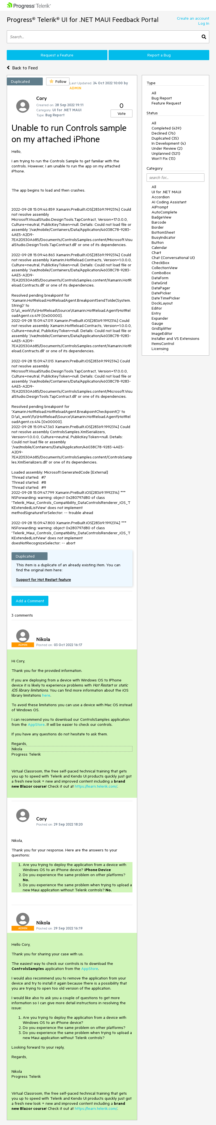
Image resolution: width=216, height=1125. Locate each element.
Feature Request (166, 103)
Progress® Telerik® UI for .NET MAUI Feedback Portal (83, 19)
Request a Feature (57, 55)
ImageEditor (162, 333)
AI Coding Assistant (169, 201)
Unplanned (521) (166, 153)
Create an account (193, 18)
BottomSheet (163, 232)
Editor (157, 308)
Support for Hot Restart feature (43, 579)
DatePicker (161, 293)
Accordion (161, 196)
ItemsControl (163, 343)
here (46, 695)
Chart (156, 252)
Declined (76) (164, 133)
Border (158, 227)
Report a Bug (159, 55)
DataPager (161, 287)
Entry (156, 313)
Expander (160, 318)
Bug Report (162, 98)
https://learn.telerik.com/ (96, 786)
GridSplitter (162, 328)
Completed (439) (166, 128)
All (154, 93)
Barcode (159, 222)
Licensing (160, 348)
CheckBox (160, 262)
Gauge (157, 323)
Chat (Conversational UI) (173, 257)
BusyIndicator (164, 237)
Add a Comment (30, 600)
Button (158, 242)
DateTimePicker (166, 298)
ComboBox (161, 272)
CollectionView (164, 267)
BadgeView (161, 217)
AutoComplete (164, 212)
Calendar (159, 247)
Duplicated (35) (165, 138)
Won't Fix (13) (164, 158)
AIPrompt (160, 207)
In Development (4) (169, 143)
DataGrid (159, 282)
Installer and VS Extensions (175, 338)
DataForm (160, 277)
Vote (122, 113)
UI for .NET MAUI (166, 191)
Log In (203, 23)
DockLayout (162, 303)
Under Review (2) (167, 148)
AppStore (36, 724)
